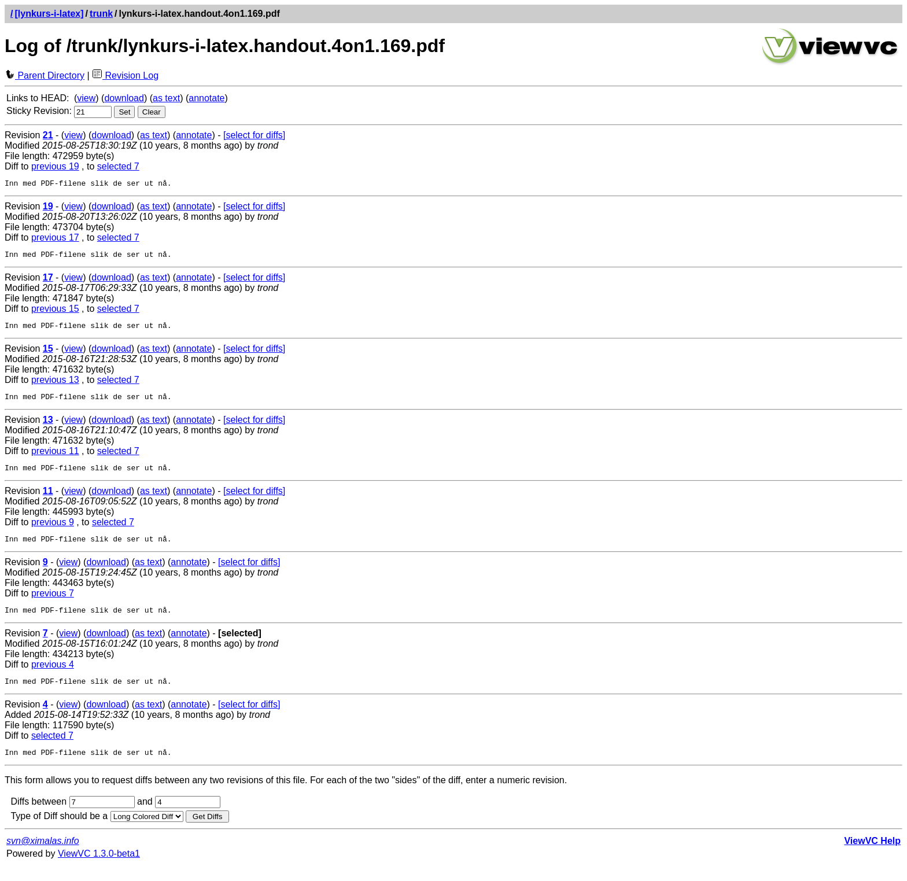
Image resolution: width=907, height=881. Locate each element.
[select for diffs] (254, 135)
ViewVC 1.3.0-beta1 (99, 869)
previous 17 (55, 239)
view (86, 98)
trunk (101, 14)
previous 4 (52, 676)
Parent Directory (44, 75)
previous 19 (55, 166)
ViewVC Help (872, 856)
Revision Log (125, 75)
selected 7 (118, 166)
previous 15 (55, 312)
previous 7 (52, 604)
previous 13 (55, 385)
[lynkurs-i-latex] (48, 14)
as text (166, 98)
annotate (206, 98)
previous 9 (52, 531)
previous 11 (55, 458)
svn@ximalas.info (42, 856)
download (124, 98)
